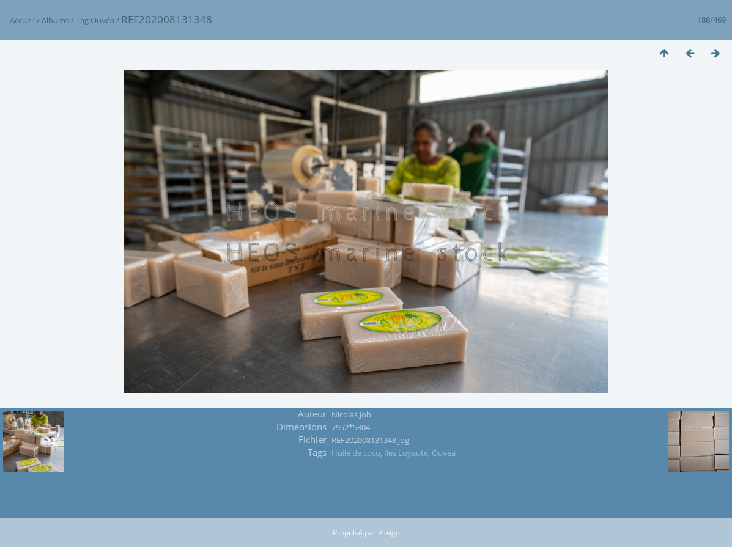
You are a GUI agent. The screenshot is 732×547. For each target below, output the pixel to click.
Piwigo (389, 532)
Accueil (22, 20)
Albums (55, 20)
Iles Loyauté (406, 452)
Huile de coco (355, 452)
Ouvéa (102, 20)
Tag (82, 20)
